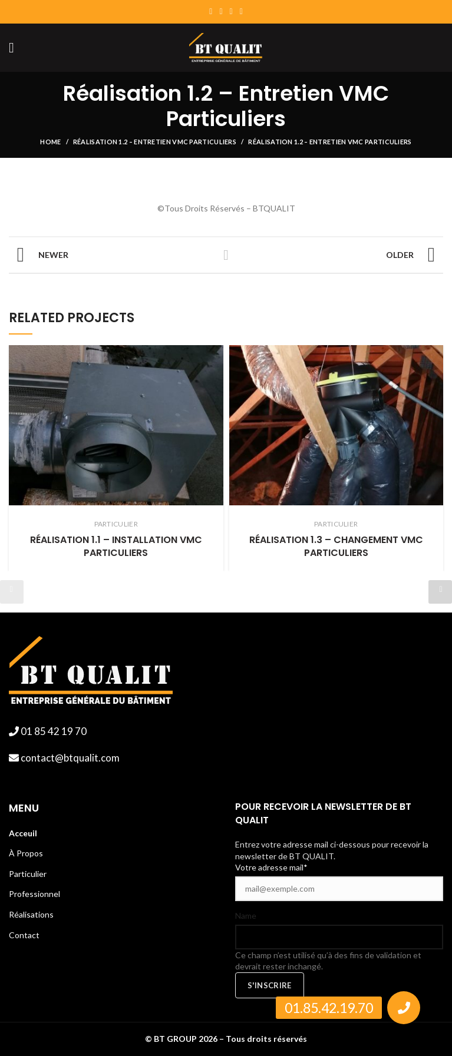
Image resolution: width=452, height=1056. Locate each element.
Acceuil (23, 833)
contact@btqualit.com (69, 758)
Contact (24, 935)
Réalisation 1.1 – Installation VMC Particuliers (116, 546)
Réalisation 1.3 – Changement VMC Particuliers (336, 546)
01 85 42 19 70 (53, 731)
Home (50, 141)
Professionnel (34, 894)
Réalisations (31, 914)
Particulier (28, 874)
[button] (403, 1007)
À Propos (26, 853)
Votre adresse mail (271, 867)
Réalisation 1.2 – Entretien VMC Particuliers (154, 141)
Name (245, 916)
